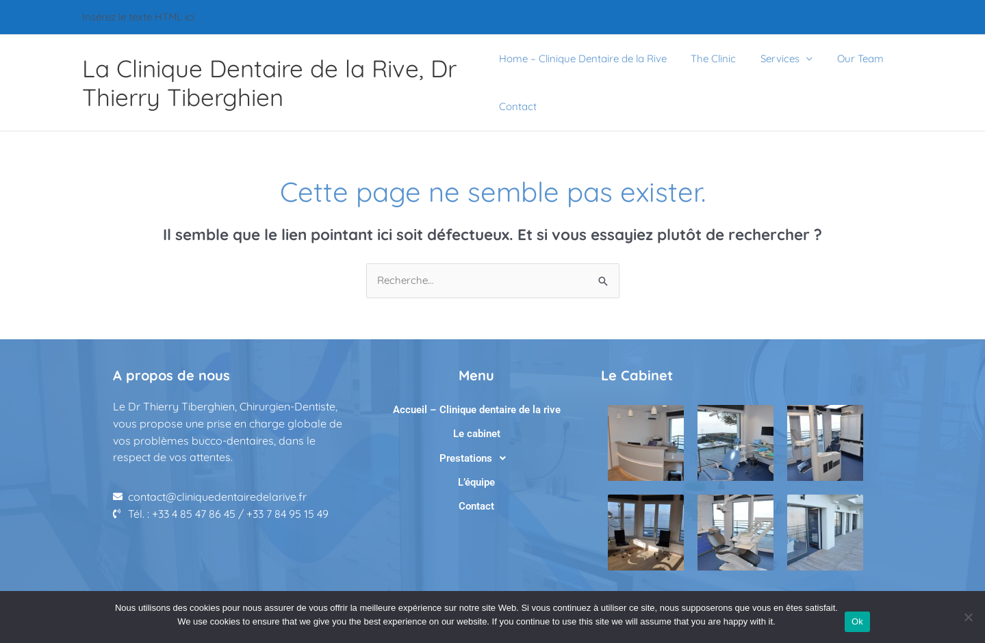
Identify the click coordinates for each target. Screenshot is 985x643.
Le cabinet (476, 434)
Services (772, 58)
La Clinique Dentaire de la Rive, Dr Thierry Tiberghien (269, 82)
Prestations (476, 458)
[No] (968, 617)
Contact (518, 106)
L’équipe (476, 482)
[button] (476, 458)
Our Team (849, 58)
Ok (857, 621)
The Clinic (709, 58)
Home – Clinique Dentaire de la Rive (583, 58)
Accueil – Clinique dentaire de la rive (477, 410)
